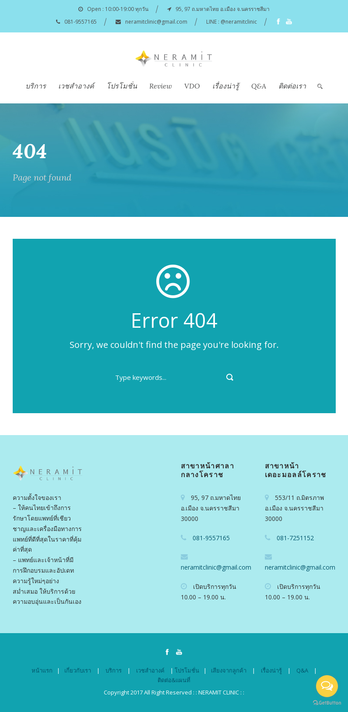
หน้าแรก (42, 670)
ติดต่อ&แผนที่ (174, 680)
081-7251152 (295, 538)
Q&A (258, 85)
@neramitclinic (239, 21)
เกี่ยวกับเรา (77, 670)
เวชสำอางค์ (76, 85)
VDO (192, 85)
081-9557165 (80, 21)
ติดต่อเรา (292, 85)
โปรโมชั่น (121, 85)
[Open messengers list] (327, 686)
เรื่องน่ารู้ (225, 85)
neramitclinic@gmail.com (156, 21)
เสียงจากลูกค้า (228, 670)
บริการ (35, 85)
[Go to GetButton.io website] (327, 703)
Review (160, 85)
